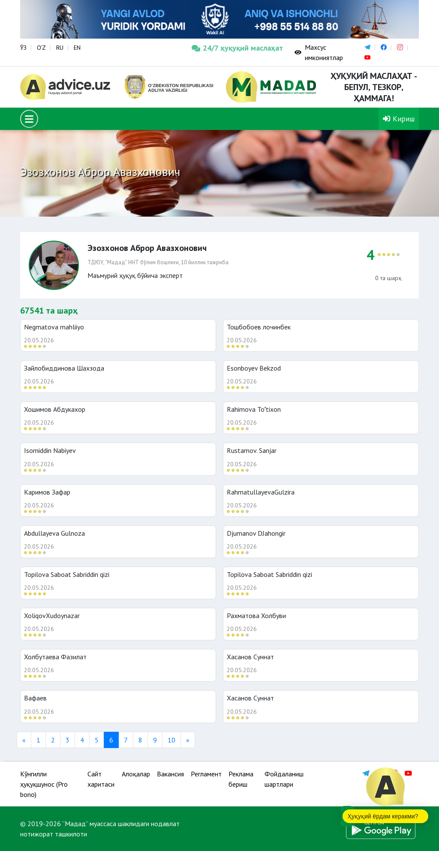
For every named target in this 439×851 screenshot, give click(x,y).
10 (171, 740)
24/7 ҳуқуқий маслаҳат (237, 48)
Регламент (206, 774)
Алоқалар (136, 774)
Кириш (399, 119)
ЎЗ (23, 47)
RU (59, 47)
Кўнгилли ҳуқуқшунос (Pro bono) (44, 784)
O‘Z (41, 47)
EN (77, 47)
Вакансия (170, 774)
